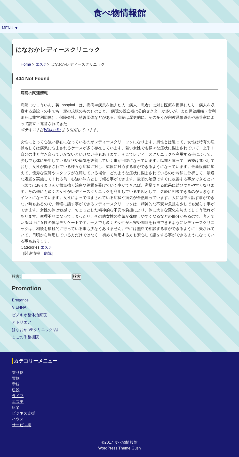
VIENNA (19, 307)
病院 (48, 253)
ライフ (18, 396)
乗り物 (18, 372)
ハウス (18, 419)
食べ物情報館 (119, 13)
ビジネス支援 (23, 413)
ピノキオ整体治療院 (29, 315)
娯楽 (16, 407)
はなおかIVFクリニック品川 (36, 330)
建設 (16, 390)
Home (26, 64)
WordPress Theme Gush (119, 448)
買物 (16, 378)
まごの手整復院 (25, 337)
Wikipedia (52, 130)
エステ (41, 64)
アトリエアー (23, 322)
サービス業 (21, 425)
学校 (16, 384)
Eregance (20, 300)
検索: (16, 276)
